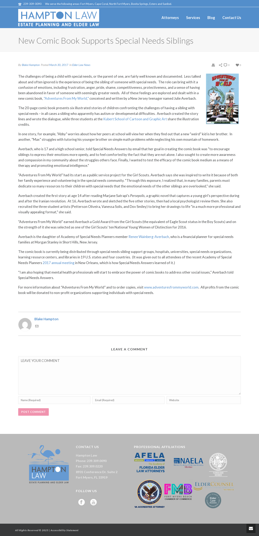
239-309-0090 (32, 3)
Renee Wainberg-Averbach (148, 237)
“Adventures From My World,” (66, 98)
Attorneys (170, 17)
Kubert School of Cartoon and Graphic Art (135, 119)
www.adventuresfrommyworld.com (171, 287)
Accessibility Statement (65, 530)
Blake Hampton (31, 65)
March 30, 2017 (58, 65)
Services (193, 17)
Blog (211, 17)
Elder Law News (81, 65)
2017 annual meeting (58, 263)
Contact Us (231, 17)
